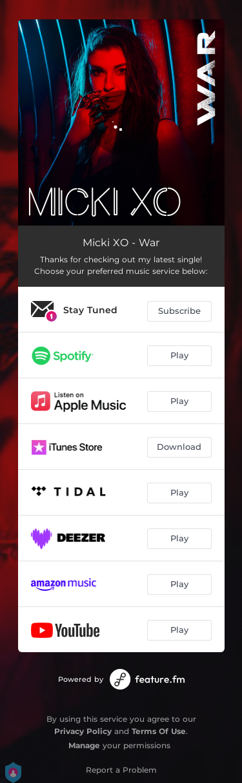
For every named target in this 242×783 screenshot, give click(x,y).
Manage (84, 745)
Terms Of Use (159, 731)
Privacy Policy (83, 731)
